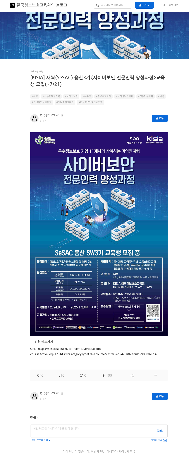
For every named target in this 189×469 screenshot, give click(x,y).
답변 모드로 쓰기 (41, 440)
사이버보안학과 (125, 96)
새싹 (161, 96)
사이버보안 (72, 96)
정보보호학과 (104, 96)
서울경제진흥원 (66, 102)
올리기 (160, 431)
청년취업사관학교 (42, 102)
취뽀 (35, 96)
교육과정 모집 (36, 71)
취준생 (87, 96)
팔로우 (159, 118)
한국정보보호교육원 (51, 115)
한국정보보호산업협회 (91, 102)
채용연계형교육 (52, 96)
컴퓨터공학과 (146, 96)
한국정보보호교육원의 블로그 (42, 5)
